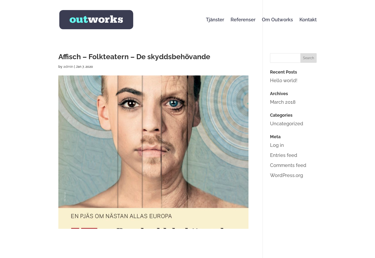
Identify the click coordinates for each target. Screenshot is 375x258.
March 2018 (283, 102)
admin (68, 67)
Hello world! (283, 80)
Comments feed (288, 165)
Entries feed (283, 155)
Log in (277, 145)
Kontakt (308, 20)
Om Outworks (277, 20)
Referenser (243, 20)
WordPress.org (286, 175)
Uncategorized (286, 123)
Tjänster (215, 20)
